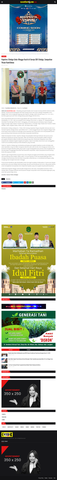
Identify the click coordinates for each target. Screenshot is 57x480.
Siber (55, 478)
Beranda (3, 54)
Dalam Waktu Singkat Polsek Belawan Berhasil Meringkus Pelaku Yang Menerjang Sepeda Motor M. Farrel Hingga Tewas (30, 359)
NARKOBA (32, 427)
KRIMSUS (22, 427)
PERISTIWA (38, 427)
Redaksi (46, 478)
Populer (10, 350)
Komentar (46, 350)
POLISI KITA (8, 54)
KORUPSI (3, 414)
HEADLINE (16, 427)
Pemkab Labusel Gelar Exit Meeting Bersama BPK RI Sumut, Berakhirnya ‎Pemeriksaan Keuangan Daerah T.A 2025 (29, 353)
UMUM (3, 419)
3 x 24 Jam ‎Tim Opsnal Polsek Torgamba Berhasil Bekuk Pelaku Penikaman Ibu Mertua (24, 365)
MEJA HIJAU (4, 417)
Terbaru (28, 350)
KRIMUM (27, 427)
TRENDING (44, 427)
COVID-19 (4, 427)
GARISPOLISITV (10, 427)
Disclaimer (50, 478)
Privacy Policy (41, 478)
